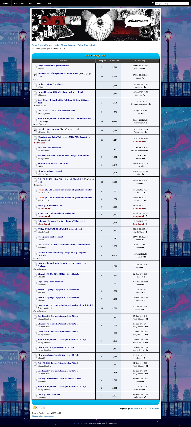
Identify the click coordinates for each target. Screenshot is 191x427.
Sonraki (155, 408)
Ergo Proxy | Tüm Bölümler (50, 282)
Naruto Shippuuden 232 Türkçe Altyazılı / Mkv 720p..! (62, 339)
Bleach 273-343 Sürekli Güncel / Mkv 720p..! (58, 324)
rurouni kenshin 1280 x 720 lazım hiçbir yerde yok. (61, 92)
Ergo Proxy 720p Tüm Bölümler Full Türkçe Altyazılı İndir (65, 305)
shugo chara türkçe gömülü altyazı (53, 65)
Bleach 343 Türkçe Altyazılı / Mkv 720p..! (57, 347)
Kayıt (48, 3)
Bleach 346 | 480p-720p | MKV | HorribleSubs (58, 274)
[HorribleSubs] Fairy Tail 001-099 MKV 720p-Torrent (62, 137)
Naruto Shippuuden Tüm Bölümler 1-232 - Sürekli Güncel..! (65, 118)
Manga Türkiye (80, 423)
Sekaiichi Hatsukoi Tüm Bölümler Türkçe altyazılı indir (63, 155)
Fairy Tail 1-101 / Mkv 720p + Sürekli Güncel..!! (59, 179)
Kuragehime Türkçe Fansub (51, 237)
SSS (30, 3)
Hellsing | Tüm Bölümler (49, 394)
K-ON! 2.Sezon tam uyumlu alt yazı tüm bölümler (69, 190)
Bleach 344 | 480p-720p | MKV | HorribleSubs (58, 297)
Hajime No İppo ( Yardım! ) (50, 84)
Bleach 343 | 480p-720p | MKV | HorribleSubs (58, 355)
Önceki (134, 408)
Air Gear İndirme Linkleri (50, 171)
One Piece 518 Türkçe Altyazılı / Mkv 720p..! (58, 371)
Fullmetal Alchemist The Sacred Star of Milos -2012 (61, 221)
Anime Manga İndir (87, 45)
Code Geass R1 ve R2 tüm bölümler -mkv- (57, 110)
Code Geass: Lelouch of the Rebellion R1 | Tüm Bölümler (64, 244)
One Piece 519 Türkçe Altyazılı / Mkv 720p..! (58, 316)
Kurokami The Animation (49, 147)
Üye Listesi (19, 3)
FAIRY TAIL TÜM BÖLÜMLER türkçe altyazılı (60, 229)
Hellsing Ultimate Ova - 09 (50, 205)
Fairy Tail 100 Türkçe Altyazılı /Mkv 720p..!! (58, 363)
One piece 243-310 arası (48, 129)
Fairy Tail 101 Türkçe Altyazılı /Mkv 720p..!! (58, 331)
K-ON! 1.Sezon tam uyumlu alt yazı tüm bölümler (69, 197)
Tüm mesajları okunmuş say (43, 416)
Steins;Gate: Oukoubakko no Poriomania (57, 213)
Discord (6, 3)
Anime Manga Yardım (64, 45)
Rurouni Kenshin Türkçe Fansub (53, 163)
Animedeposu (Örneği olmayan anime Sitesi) (58, 73)
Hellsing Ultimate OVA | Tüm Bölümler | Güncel (60, 378)
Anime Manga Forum (42, 45)
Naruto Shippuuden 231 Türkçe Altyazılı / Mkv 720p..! (62, 386)
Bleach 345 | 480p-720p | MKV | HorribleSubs (58, 289)
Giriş (39, 3)
